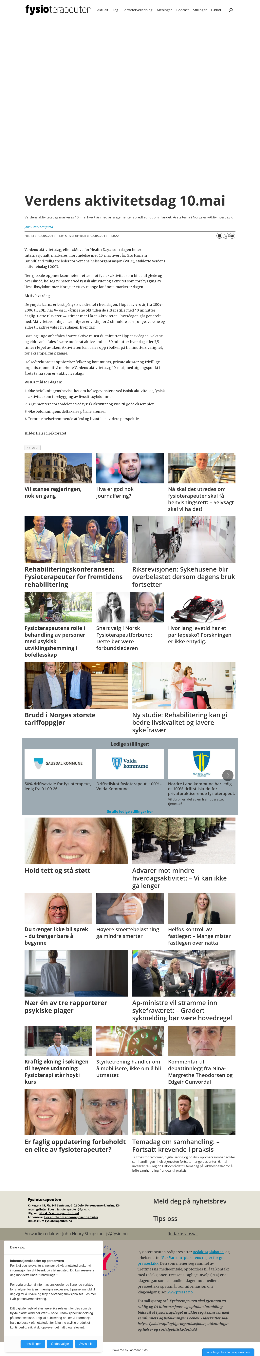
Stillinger (200, 10)
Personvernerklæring (100, 1205)
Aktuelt (102, 10)
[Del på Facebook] (219, 236)
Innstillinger (33, 1344)
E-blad (216, 10)
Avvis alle (86, 1344)
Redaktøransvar (183, 1233)
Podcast (182, 10)
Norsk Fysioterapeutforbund (59, 1213)
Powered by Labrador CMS (130, 1350)
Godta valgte (60, 1344)
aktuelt (33, 448)
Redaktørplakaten (208, 1252)
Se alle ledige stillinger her (130, 811)
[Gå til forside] (58, 10)
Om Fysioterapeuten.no (55, 1221)
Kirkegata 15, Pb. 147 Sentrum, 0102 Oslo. (56, 1205)
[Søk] (231, 10)
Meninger (164, 10)
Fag (115, 10)
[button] (227, 775)
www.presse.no (180, 1292)
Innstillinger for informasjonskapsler (228, 1352)
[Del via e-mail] (232, 236)
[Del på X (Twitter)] (226, 236)
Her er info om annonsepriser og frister (71, 1217)
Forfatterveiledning (138, 10)
